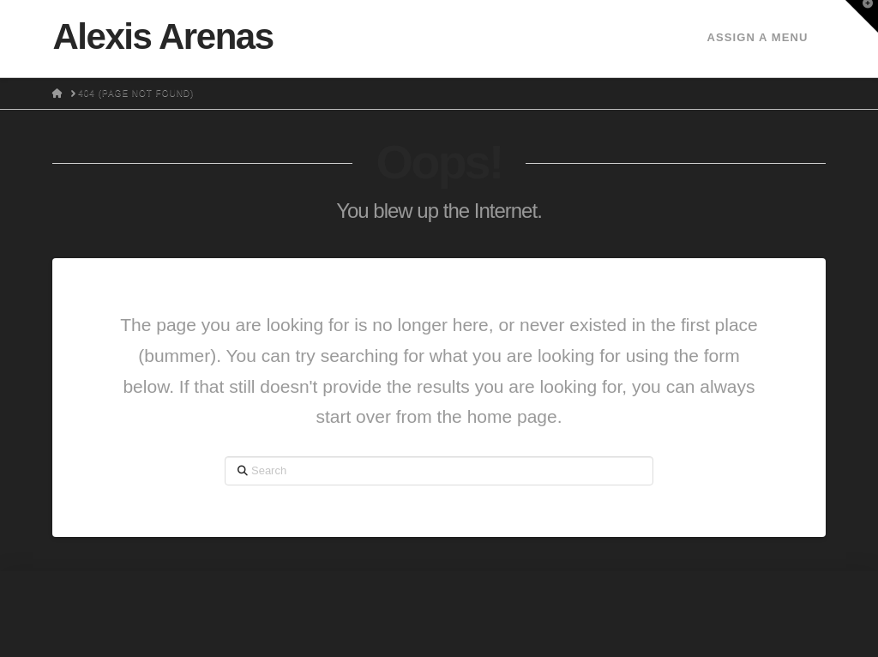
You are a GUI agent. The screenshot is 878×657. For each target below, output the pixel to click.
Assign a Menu (757, 37)
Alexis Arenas (162, 37)
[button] (861, 16)
